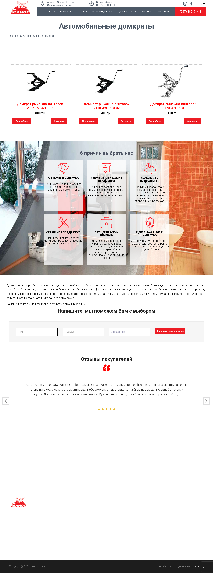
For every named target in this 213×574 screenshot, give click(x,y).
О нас (50, 11)
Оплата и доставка (103, 11)
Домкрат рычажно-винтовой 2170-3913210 (173, 106)
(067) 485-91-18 (190, 11)
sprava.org (197, 567)
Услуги (81, 11)
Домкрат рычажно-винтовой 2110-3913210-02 (107, 106)
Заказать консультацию (174, 332)
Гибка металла (68, 531)
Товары (65, 11)
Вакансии (147, 11)
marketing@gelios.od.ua (123, 547)
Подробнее (23, 121)
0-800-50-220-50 (119, 531)
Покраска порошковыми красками (80, 543)
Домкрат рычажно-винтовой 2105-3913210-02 (40, 106)
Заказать (57, 121)
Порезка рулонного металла (76, 537)
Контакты (163, 11)
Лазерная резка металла (74, 525)
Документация (127, 11)
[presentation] (5, 402)
